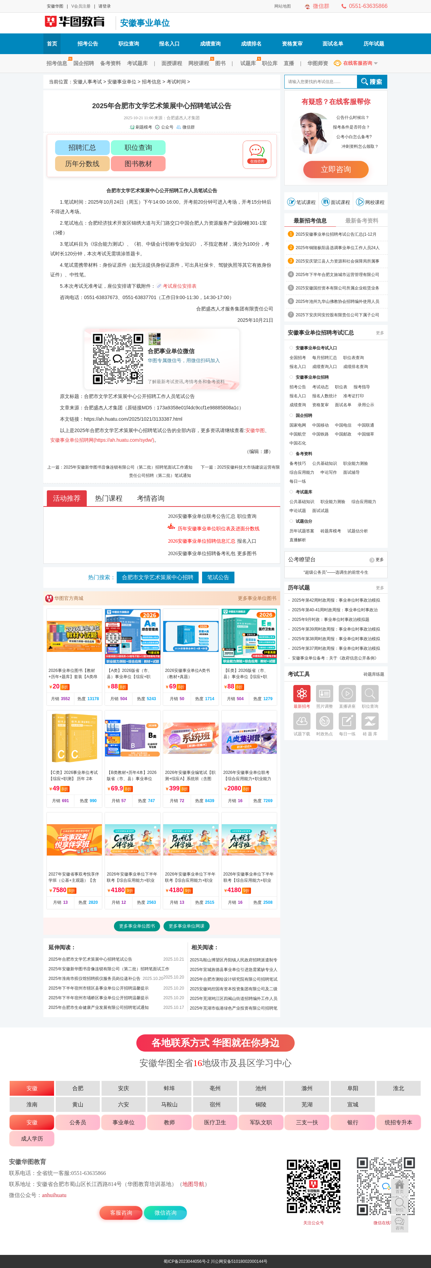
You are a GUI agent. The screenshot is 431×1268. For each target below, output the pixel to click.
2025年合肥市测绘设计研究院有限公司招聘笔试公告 (233, 980)
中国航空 (298, 434)
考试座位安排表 (180, 286)
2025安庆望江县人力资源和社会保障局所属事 (337, 261)
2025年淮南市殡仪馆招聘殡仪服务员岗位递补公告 (94, 978)
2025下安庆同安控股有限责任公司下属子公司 (337, 315)
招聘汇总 (82, 147)
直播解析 (298, 540)
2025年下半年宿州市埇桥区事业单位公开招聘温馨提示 (99, 997)
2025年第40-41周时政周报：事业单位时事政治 (335, 609)
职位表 (341, 387)
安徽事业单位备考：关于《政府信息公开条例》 (335, 658)
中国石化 (298, 443)
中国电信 (343, 425)
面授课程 (171, 63)
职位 (400, 1209)
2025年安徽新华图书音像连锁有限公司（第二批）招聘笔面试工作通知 (128, 467)
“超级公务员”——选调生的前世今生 (336, 572)
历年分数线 (82, 163)
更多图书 (246, 553)
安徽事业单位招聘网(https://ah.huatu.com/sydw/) (102, 440)
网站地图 (282, 6)
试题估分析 (357, 531)
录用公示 (366, 404)
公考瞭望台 (302, 559)
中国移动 (320, 425)
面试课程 (336, 202)
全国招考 (298, 357)
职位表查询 (353, 357)
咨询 (400, 1228)
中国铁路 (320, 434)
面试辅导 (351, 472)
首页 (52, 44)
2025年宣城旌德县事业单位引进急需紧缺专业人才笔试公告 (233, 970)
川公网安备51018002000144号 (239, 1261)
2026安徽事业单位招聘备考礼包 (201, 553)
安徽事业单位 (145, 23)
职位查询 (128, 44)
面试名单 (333, 44)
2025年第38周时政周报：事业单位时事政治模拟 (336, 638)
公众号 (167, 127)
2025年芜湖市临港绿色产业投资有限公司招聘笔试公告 (233, 1009)
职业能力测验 (355, 463)
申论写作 (328, 472)
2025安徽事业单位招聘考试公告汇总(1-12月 (336, 234)
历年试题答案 (302, 531)
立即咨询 (336, 169)
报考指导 (362, 387)
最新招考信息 (310, 221)
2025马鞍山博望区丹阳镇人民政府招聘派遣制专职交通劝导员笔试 (233, 961)
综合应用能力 (302, 472)
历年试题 (374, 44)
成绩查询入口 (324, 366)
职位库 (269, 63)
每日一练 (298, 481)
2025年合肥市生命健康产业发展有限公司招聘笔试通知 (99, 1007)
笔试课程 (301, 202)
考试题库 (137, 63)
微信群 (321, 6)
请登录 (104, 6)
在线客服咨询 (357, 63)
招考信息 (58, 63)
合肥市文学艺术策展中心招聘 (157, 577)
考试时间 (176, 81)
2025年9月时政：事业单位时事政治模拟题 (330, 619)
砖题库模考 (330, 531)
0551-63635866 (368, 6)
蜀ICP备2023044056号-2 (186, 1261)
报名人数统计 (324, 395)
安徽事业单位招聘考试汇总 (321, 333)
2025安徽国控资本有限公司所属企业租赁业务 (337, 288)
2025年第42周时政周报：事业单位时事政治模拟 (336, 600)
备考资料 (110, 63)
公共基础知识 (324, 463)
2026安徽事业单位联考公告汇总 (201, 516)
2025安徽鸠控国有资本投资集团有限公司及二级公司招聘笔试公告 (233, 990)
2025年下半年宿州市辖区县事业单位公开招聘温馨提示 (99, 988)
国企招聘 (83, 63)
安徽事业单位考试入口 (316, 348)
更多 (380, 332)
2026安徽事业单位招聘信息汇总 (201, 541)
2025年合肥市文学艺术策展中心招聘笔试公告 (90, 959)
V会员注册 (81, 6)
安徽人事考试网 (77, 23)
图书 (220, 63)
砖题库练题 (374, 674)
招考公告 (87, 44)
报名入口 (169, 44)
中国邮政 (343, 434)
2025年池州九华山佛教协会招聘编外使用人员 (337, 301)
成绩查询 (210, 44)
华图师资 (317, 63)
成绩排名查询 (355, 366)
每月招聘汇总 (324, 357)
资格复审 (292, 44)
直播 (289, 63)
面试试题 (320, 510)
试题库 (249, 63)
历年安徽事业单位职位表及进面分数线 (219, 528)
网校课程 (200, 63)
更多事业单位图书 (257, 598)
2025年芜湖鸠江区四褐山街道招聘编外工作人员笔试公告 (233, 999)
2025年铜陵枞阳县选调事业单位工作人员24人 (338, 247)
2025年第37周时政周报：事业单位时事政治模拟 (336, 648)
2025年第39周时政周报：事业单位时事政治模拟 (336, 629)
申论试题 (298, 510)
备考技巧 (298, 463)
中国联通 (366, 425)
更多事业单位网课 (186, 926)
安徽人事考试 (87, 81)
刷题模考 (144, 127)
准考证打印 (353, 395)
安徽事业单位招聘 (312, 377)
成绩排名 (251, 44)
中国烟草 (366, 434)
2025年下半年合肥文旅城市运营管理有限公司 (337, 274)
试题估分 (304, 521)
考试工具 (299, 674)
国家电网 (298, 425)
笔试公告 (218, 577)
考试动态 (320, 387)
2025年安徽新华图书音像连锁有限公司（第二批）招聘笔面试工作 (109, 969)
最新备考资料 (361, 221)
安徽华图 (55, 6)
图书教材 (138, 163)
